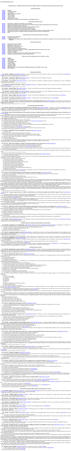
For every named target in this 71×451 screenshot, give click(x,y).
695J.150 (3, 29)
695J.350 (3, 49)
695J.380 (3, 52)
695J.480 (3, 67)
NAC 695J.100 (35, 120)
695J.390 (14, 287)
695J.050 (3, 14)
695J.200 (3, 36)
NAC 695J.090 (8, 85)
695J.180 (3, 32)
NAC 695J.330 (33, 369)
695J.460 (3, 64)
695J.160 (3, 30)
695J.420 (3, 60)
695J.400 (3, 58)
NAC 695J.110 (63, 95)
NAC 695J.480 (55, 419)
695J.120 (3, 25)
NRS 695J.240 (22, 448)
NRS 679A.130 (63, 412)
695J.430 (3, 61)
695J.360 (3, 50)
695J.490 (3, 68)
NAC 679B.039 (55, 97)
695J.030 (3, 12)
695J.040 (3, 13)
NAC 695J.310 (26, 326)
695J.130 (3, 26)
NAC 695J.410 (3, 391)
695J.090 (3, 19)
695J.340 (3, 48)
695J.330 (3, 47)
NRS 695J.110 (44, 224)
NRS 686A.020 (51, 447)
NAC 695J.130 (22, 169)
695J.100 (3, 23)
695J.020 (3, 11)
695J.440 (3, 62)
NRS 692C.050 (47, 405)
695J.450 (3, 63)
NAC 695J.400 (32, 390)
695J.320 (3, 46)
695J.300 (3, 43)
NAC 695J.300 (8, 287)
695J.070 (3, 17)
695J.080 (3, 18)
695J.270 (23, 74)
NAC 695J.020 (66, 74)
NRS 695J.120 (67, 239)
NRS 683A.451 (28, 383)
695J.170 (3, 31)
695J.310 (3, 45)
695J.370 (3, 51)
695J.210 (3, 37)
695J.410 (3, 59)
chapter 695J (64, 107)
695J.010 (3, 10)
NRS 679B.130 (18, 74)
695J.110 (3, 24)
